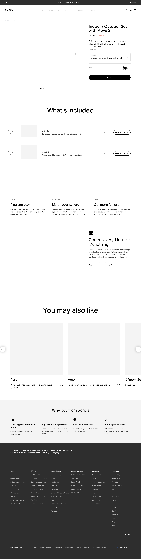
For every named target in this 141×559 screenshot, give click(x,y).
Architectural (96, 497)
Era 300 (114, 500)
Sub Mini (115, 515)
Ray (113, 489)
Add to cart (109, 77)
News (53, 478)
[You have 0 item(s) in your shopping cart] (135, 10)
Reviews (54, 511)
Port (113, 525)
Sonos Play (116, 475)
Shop (7, 20)
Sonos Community (17, 500)
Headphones (96, 475)
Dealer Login (76, 489)
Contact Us (14, 493)
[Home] (9, 10)
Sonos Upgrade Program (40, 482)
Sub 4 (114, 511)
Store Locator (15, 489)
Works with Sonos (77, 493)
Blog (52, 500)
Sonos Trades (76, 482)
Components (96, 500)
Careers (54, 486)
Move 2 (114, 507)
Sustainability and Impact (60, 493)
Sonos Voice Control (58, 504)
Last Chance (35, 475)
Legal (35, 548)
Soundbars (95, 489)
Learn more (121, 132)
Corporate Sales (37, 489)
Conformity (69, 548)
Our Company (56, 475)
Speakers (95, 478)
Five (113, 518)
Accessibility (58, 548)
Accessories (96, 504)
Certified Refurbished (39, 478)
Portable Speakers (98, 482)
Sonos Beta (35, 493)
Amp (113, 522)
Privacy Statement (45, 548)
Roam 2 (114, 504)
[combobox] (110, 57)
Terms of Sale (15, 497)
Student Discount (37, 504)
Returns (13, 486)
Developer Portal (77, 486)
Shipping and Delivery (18, 482)
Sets (13, 20)
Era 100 (114, 493)
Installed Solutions (78, 475)
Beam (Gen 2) (117, 486)
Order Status (15, 478)
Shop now (133, 2)
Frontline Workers (37, 486)
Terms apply (80, 431)
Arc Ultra (115, 482)
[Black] (125, 68)
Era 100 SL (116, 497)
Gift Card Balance (16, 504)
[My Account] (126, 10)
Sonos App (55, 507)
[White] (129, 68)
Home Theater (97, 486)
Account (13, 475)
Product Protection (38, 497)
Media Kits (55, 482)
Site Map (78, 548)
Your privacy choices (99, 548)
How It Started (56, 497)
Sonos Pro (75, 478)
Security (86, 548)
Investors (54, 489)
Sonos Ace (116, 478)
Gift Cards (34, 500)
